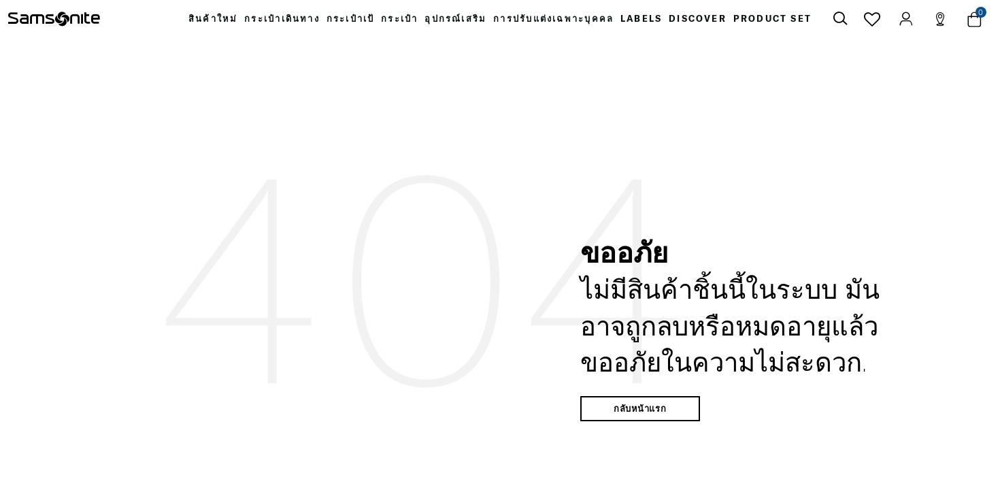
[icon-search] (840, 22)
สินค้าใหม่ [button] (201, 22)
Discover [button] (708, 22)
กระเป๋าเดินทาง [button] (273, 22)
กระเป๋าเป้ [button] (346, 22)
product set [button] (785, 22)
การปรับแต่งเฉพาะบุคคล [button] (559, 22)
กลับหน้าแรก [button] (640, 414)
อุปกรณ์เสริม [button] (459, 22)
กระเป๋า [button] (399, 22)
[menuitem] (201, 22)
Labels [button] (648, 22)
